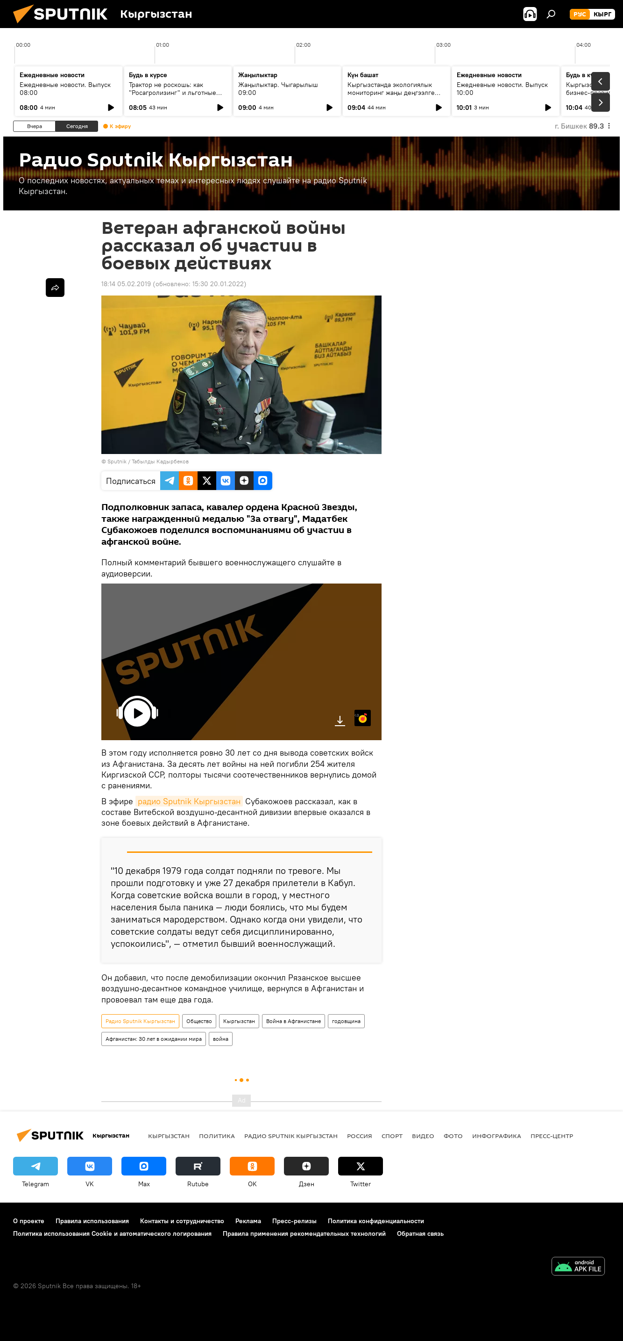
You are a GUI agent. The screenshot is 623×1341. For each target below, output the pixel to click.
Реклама (248, 1221)
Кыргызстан (239, 1020)
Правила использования (92, 1221)
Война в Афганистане (293, 1020)
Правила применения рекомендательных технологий (304, 1233)
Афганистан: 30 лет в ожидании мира (154, 1038)
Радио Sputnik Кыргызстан (140, 1020)
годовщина (346, 1020)
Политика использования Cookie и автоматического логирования (112, 1233)
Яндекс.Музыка (356, 714)
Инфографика (496, 1136)
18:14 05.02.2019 (126, 284)
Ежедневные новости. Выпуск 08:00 (65, 88)
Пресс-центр (552, 1136)
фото (453, 1136)
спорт (392, 1136)
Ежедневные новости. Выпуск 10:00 (502, 88)
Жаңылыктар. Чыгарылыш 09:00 (278, 88)
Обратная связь (420, 1233)
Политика (217, 1136)
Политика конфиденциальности (376, 1221)
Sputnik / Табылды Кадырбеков (148, 461)
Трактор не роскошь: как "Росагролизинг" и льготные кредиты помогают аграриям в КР (175, 96)
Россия (359, 1136)
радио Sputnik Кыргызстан (189, 801)
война (220, 1038)
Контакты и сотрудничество (182, 1221)
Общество (199, 1020)
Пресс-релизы (294, 1221)
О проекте (28, 1221)
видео (423, 1136)
